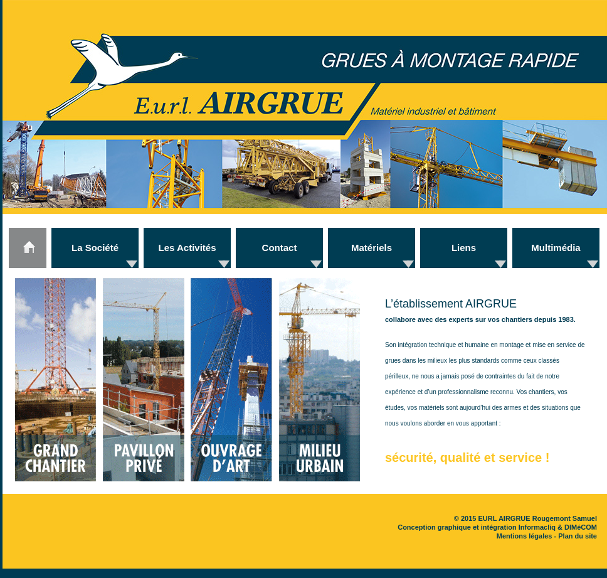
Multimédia (555, 247)
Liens (463, 247)
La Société (95, 247)
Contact (279, 247)
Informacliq (537, 527)
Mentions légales (524, 536)
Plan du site (577, 536)
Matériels (371, 247)
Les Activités (187, 247)
